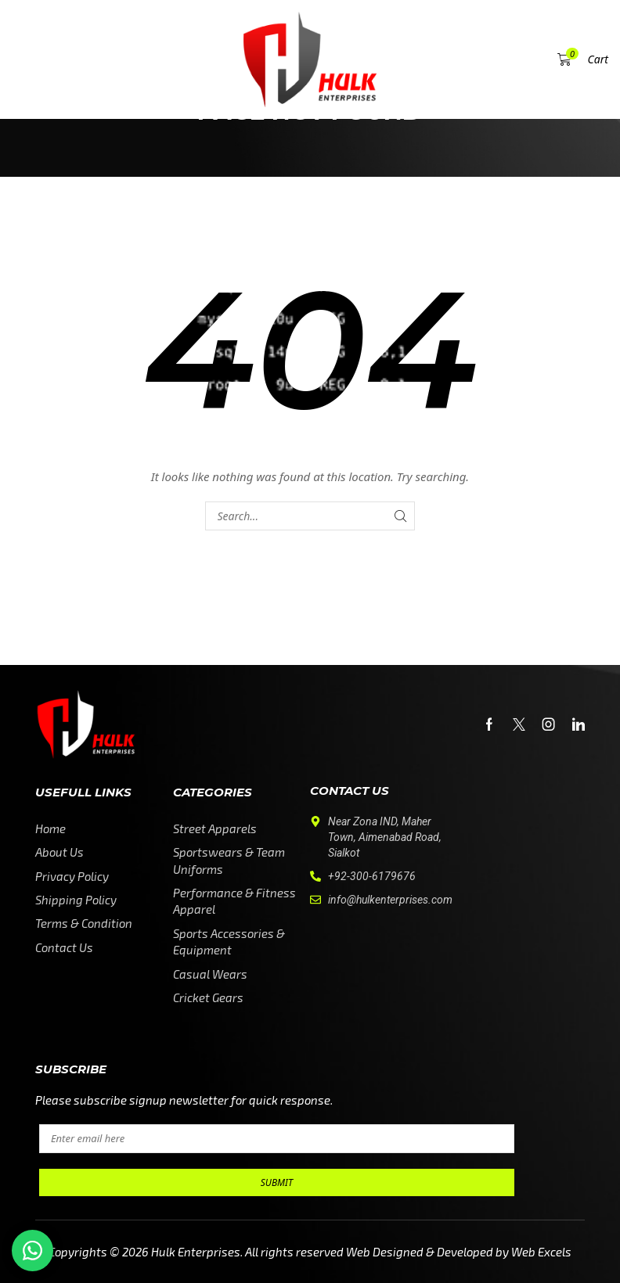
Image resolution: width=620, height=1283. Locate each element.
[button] (37, 59)
